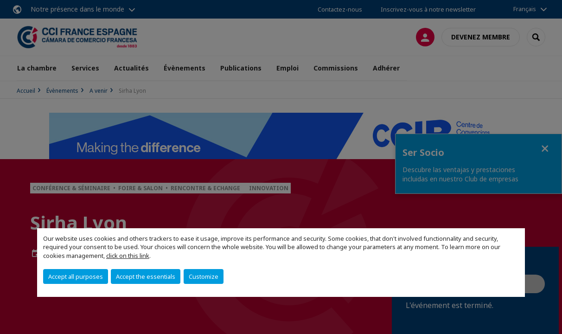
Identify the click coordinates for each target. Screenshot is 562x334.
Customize (203, 276)
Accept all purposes (75, 276)
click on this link (127, 255)
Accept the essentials (145, 276)
